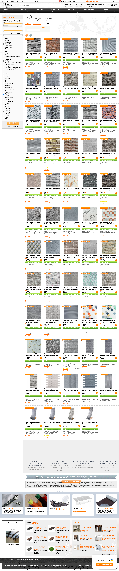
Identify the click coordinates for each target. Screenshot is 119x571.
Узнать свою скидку (34, 60)
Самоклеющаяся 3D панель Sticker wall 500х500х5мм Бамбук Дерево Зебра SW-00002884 (89, 55)
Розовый (7, 90)
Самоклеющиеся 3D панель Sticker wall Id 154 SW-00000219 (33, 223)
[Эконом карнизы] (12, 501)
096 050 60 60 (78, 4)
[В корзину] (41, 57)
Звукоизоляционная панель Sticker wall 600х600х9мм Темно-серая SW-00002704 (90, 390)
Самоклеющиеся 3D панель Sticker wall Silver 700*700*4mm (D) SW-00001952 (71, 323)
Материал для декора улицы (40, 530)
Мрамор (7, 112)
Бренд (7, 39)
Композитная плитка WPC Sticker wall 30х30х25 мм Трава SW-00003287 (61, 548)
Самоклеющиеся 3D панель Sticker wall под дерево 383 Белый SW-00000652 (90, 155)
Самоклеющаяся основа (12, 57)
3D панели (25, 11)
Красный (7, 85)
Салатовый (8, 92)
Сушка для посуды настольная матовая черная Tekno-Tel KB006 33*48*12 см (59, 509)
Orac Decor (8, 46)
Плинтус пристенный (42, 11)
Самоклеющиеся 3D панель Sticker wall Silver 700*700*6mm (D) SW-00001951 (52, 258)
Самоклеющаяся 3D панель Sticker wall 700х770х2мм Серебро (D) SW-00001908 (71, 54)
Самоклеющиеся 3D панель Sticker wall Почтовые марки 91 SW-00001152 (33, 88)
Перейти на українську (104, 564)
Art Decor (8, 42)
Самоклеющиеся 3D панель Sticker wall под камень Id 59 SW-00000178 (108, 190)
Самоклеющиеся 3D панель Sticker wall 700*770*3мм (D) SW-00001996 (52, 121)
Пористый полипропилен (13, 68)
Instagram (14, 561)
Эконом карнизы (11, 508)
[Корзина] (115, 5)
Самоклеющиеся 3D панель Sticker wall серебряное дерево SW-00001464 (33, 190)
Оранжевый (8, 87)
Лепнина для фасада (72, 11)
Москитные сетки (54, 12)
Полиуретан (8, 66)
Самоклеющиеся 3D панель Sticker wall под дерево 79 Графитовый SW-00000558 (71, 289)
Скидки (92, 1)
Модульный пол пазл (39, 12)
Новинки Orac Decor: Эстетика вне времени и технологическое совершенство (86, 528)
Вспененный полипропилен (13, 62)
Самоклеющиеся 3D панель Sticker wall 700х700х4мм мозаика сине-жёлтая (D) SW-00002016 (108, 323)
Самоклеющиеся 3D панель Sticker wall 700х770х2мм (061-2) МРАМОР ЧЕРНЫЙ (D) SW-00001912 (71, 89)
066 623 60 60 (78, 6)
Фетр (6, 119)
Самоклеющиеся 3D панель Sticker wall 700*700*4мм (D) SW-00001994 (89, 88)
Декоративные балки (11, 12)
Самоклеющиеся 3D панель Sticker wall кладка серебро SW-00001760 (108, 390)
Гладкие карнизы (5, 11)
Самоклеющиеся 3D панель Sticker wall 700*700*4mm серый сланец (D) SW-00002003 (52, 191)
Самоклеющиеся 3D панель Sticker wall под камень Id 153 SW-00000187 (33, 322)
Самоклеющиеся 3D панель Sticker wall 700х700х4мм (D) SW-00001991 (71, 190)
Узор (6, 117)
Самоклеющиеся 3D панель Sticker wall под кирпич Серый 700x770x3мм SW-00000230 (52, 89)
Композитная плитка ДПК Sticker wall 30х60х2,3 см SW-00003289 (61, 537)
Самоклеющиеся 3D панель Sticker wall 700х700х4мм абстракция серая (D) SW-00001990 (89, 224)
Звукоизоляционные (11, 55)
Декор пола (39, 9)
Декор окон (55, 9)
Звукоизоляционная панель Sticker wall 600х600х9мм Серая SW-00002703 (52, 390)
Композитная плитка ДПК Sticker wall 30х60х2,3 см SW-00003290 (40, 537)
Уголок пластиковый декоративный (33, 509)
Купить (28, 66)
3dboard (7, 40)
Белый (7, 77)
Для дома (104, 9)
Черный (7, 99)
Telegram (23, 561)
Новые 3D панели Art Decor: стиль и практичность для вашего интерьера (87, 537)
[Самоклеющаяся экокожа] (106, 501)
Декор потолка (7, 9)
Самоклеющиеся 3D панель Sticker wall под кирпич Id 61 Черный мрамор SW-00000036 (108, 290)
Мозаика (7, 110)
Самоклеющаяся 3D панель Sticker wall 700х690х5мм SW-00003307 (89, 257)
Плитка (7, 113)
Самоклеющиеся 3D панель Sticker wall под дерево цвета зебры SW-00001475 (71, 423)
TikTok (18, 561)
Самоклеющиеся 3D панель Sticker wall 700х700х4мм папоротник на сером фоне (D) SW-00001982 (33, 356)
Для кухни (103, 11)
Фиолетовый (9, 97)
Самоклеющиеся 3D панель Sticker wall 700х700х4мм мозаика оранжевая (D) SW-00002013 (90, 323)
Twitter (9, 561)
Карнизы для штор (55, 11)
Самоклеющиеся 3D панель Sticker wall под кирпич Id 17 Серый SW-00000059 (71, 355)
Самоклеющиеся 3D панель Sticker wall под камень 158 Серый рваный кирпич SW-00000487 (108, 156)
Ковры (36, 11)
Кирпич (7, 108)
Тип (6, 51)
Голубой (7, 78)
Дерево (7, 105)
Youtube (28, 561)
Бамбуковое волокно (11, 61)
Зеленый (7, 82)
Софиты (73, 12)
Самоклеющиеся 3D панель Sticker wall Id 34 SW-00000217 (33, 155)
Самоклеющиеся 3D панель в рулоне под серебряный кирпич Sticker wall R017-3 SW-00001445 (108, 356)
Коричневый (9, 83)
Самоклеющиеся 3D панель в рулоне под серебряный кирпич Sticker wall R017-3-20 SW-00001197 (52, 424)
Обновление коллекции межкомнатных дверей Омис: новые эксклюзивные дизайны (109, 537)
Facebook (4, 561)
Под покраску (9, 89)
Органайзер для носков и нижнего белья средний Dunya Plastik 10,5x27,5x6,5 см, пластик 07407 (81, 510)
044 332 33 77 (69, 4)
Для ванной (107, 11)
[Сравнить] (112, 5)
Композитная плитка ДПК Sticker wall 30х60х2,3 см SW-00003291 (61, 527)
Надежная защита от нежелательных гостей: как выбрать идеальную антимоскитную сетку (109, 528)
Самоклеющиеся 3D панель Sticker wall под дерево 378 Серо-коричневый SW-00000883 (52, 156)
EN (115, 1)
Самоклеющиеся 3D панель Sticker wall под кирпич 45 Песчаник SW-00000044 (108, 121)
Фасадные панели (79, 12)
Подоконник (62, 11)
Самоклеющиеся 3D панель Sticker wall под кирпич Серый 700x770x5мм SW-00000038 (71, 122)
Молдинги (20, 11)
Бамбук (7, 103)
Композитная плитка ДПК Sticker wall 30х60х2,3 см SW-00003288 (40, 548)
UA (113, 1)
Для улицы (113, 11)
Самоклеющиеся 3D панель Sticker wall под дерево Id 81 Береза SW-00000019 (89, 121)
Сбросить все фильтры (13, 126)
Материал (8, 59)
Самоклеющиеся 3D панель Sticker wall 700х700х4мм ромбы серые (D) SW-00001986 (33, 258)
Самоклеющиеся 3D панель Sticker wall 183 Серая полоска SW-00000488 (52, 322)
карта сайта (38, 559)
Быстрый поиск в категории (36, 28)
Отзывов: (77, 368)
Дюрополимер (9, 64)
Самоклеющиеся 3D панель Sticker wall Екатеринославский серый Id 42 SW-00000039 (89, 191)
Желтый (7, 80)
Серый (7, 94)
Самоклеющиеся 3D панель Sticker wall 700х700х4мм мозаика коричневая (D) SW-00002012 (108, 224)
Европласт (8, 49)
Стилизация (9, 101)
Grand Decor (8, 44)
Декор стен (22, 9)
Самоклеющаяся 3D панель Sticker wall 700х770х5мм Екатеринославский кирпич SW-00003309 (108, 258)
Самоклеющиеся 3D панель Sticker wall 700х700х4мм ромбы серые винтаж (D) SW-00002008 (52, 356)
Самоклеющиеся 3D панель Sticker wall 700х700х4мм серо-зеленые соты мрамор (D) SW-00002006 (90, 290)
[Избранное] (108, 5)
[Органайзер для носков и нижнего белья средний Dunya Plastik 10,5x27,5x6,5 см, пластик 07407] (83, 501)
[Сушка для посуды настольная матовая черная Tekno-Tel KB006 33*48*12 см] (59, 501)
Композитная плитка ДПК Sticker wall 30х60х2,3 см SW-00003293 (40, 527)
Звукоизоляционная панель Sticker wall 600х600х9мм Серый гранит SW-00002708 (71, 390)
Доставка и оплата (17, 1)
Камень (7, 107)
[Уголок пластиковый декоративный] (36, 501)
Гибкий (7, 53)
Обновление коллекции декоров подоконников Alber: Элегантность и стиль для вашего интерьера (87, 547)
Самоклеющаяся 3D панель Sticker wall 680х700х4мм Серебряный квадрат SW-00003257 (71, 224)
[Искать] (60, 5)
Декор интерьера (90, 9)
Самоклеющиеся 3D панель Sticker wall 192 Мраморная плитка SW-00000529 (52, 223)
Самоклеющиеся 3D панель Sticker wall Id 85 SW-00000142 (52, 289)
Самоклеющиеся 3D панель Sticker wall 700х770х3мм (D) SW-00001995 (33, 121)
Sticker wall (8, 47)
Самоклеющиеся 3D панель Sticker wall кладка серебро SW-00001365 (90, 423)
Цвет (7, 73)
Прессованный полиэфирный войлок (9, 70)
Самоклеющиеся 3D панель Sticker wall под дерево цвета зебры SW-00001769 (33, 390)
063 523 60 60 (69, 6)
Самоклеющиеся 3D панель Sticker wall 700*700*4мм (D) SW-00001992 (71, 257)
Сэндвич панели (24, 12)
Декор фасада (73, 9)
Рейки (7, 115)
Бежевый (8, 75)
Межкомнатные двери (88, 11)
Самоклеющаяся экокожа (108, 508)
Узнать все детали (71, 481)
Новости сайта (77, 522)
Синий (7, 96)
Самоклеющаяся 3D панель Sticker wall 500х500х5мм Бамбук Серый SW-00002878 (108, 55)
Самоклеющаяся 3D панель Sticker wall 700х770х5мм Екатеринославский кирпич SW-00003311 (33, 290)
